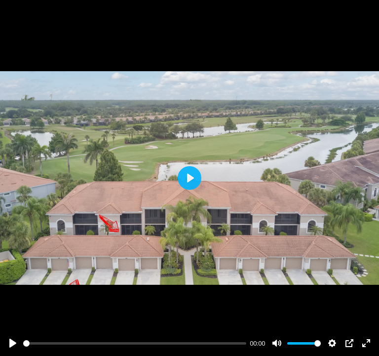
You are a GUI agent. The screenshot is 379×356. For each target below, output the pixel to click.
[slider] (134, 343)
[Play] (13, 343)
